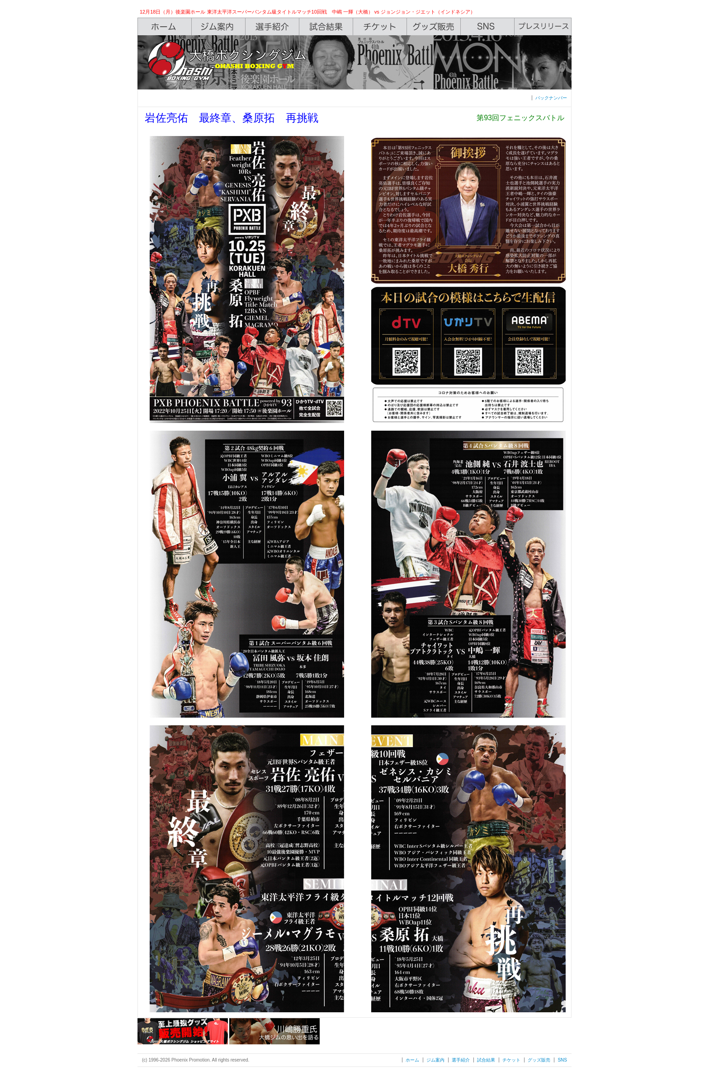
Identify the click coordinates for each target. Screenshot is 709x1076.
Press (543, 27)
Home (164, 27)
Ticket (380, 27)
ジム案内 (435, 1059)
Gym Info (219, 27)
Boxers (272, 27)
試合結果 (486, 1059)
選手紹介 (461, 1059)
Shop (434, 27)
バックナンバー (551, 97)
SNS (488, 27)
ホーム (412, 1059)
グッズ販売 (539, 1059)
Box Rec (326, 27)
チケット (511, 1059)
